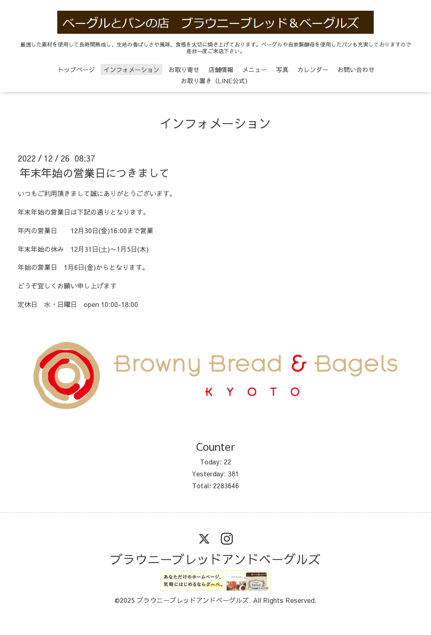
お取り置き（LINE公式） (216, 80)
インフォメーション (131, 69)
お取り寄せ (184, 69)
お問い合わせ (356, 69)
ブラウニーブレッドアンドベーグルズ (215, 559)
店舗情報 (220, 69)
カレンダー (312, 69)
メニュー (254, 69)
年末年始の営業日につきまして (95, 172)
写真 (282, 69)
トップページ (76, 69)
